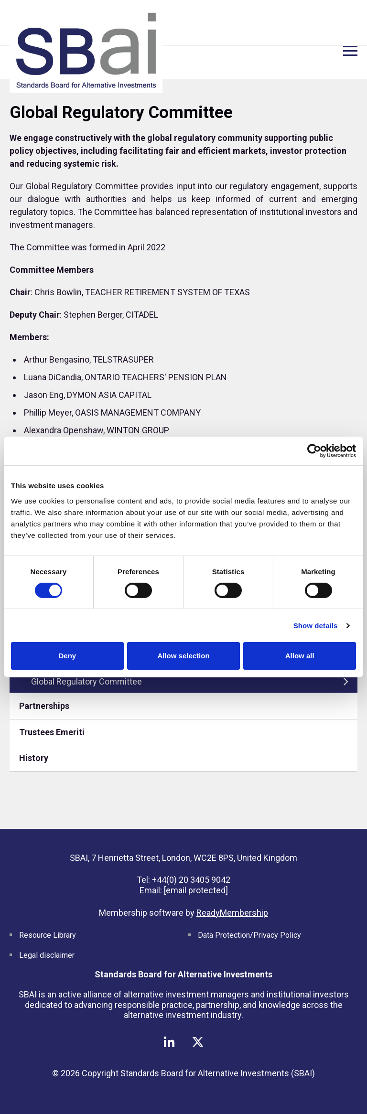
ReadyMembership (232, 913)
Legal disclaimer (47, 955)
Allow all (299, 656)
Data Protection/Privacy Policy (249, 935)
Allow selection (183, 656)
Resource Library (47, 935)
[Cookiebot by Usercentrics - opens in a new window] (314, 451)
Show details (315, 625)
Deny (67, 656)
